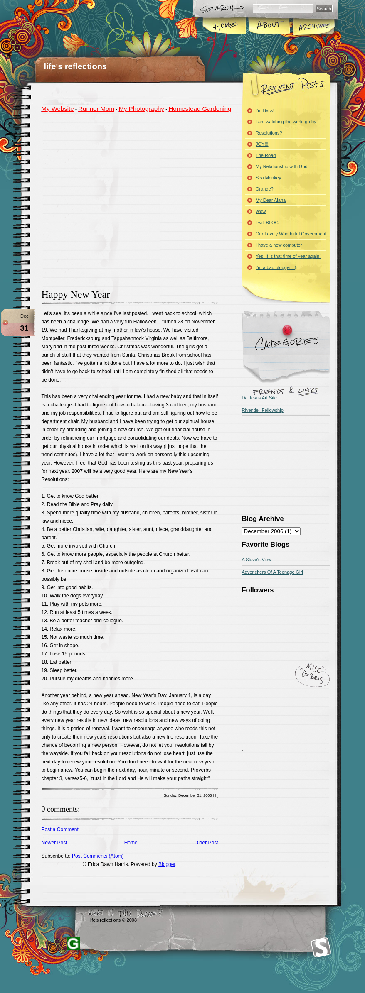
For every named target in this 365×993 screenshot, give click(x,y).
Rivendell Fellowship (263, 410)
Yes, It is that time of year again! (288, 256)
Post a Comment (60, 829)
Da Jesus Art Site (259, 397)
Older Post (206, 843)
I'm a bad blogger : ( (276, 267)
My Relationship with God (282, 166)
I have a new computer (279, 244)
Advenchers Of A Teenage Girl (272, 572)
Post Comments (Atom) (98, 856)
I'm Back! (265, 110)
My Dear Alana (271, 200)
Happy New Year (76, 294)
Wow (261, 211)
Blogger (166, 864)
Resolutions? (269, 132)
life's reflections (75, 66)
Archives (313, 26)
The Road (266, 155)
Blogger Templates (73, 943)
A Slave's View (257, 559)
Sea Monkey (268, 177)
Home (224, 26)
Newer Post (54, 843)
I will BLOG (267, 222)
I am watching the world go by (286, 121)
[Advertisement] (90, 199)
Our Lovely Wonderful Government (291, 233)
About (269, 26)
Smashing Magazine (321, 947)
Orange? (265, 188)
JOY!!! (262, 144)
